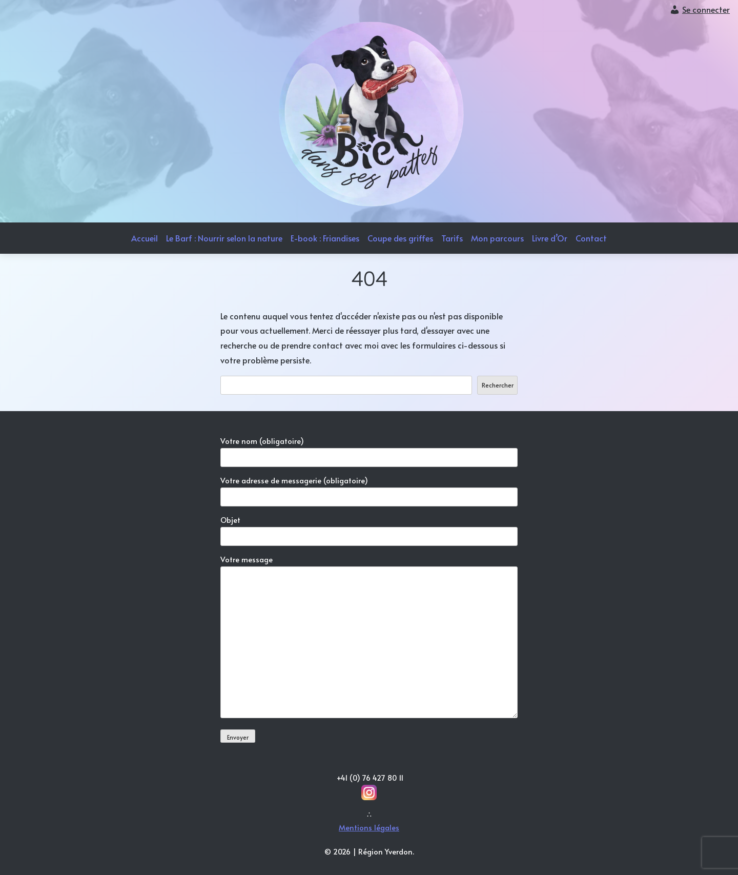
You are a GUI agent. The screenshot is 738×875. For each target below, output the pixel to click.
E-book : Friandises (325, 237)
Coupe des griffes (400, 237)
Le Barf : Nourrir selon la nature (224, 237)
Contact (591, 237)
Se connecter (706, 9)
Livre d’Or (549, 237)
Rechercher (498, 385)
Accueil (144, 237)
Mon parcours (497, 237)
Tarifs (452, 237)
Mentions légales (369, 827)
